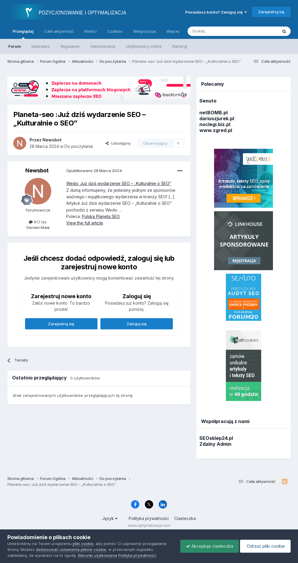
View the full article (84, 222)
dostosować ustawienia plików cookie (71, 549)
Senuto (207, 101)
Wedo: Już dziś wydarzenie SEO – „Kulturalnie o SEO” (118, 183)
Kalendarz (41, 46)
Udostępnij (117, 143)
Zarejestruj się (271, 11)
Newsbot (37, 170)
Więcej (172, 31)
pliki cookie (83, 543)
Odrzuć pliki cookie (264, 546)
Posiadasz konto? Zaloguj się (216, 12)
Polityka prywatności (149, 518)
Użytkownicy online (144, 46)
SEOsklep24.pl (216, 438)
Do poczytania (78, 146)
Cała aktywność (59, 31)
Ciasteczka (185, 518)
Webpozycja (144, 31)
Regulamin (70, 46)
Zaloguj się (137, 323)
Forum (14, 46)
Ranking (179, 46)
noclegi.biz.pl (214, 124)
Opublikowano (94, 170)
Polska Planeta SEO (101, 216)
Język (109, 518)
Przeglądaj (23, 34)
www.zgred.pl (215, 130)
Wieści (90, 31)
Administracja (102, 46)
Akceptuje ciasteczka (208, 546)
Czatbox (114, 31)
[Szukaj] (218, 31)
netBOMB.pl (213, 112)
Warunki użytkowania (97, 555)
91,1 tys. (38, 221)
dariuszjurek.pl (216, 118)
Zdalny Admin (215, 444)
